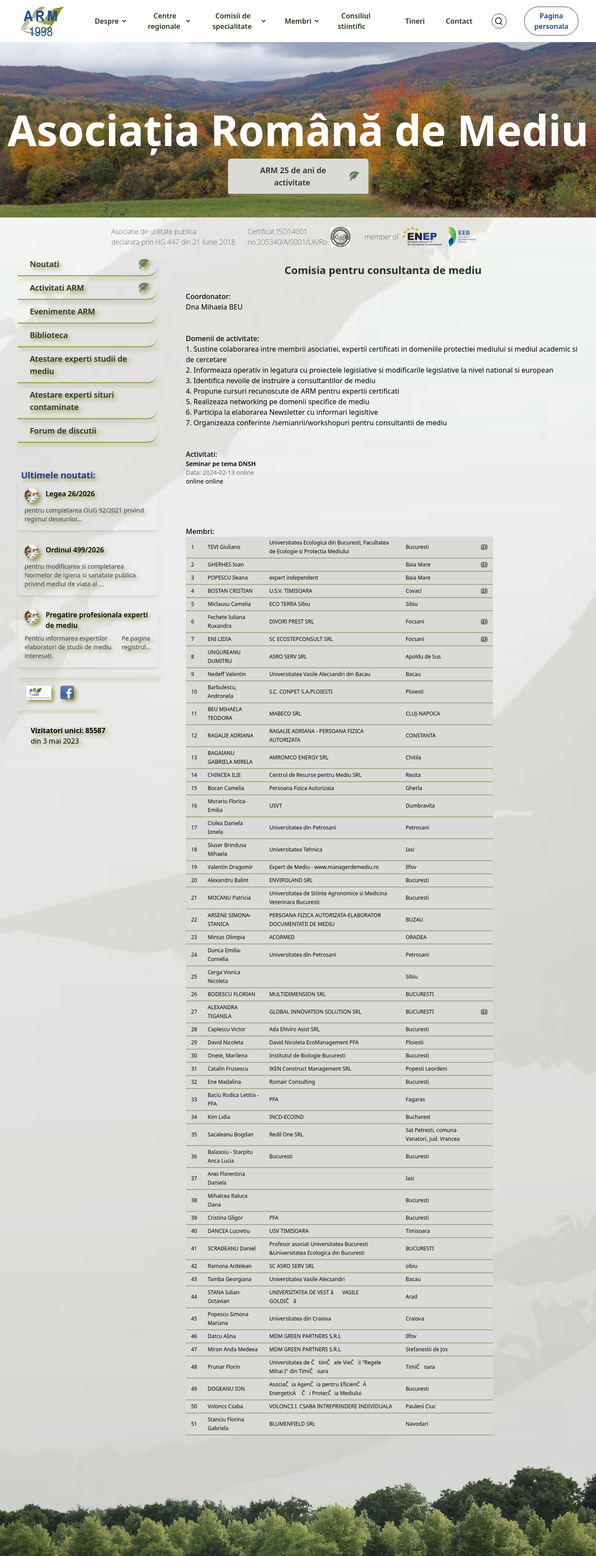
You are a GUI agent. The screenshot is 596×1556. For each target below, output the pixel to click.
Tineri (415, 21)
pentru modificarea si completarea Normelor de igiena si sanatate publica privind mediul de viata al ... (80, 575)
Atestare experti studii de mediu (78, 364)
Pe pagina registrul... (136, 642)
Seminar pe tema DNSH (221, 463)
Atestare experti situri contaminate (72, 400)
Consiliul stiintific (354, 21)
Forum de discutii (63, 430)
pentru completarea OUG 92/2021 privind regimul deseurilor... (84, 514)
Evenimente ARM (62, 311)
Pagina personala (551, 21)
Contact (459, 21)
